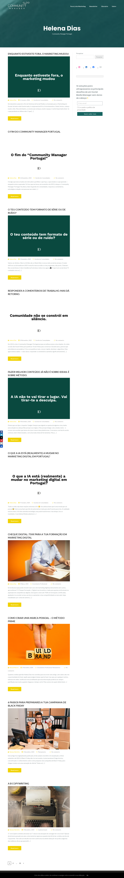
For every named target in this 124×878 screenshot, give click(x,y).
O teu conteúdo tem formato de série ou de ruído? (37, 211)
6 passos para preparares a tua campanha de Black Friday (37, 704)
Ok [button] (87, 875)
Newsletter (93, 6)
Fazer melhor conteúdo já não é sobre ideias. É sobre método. (38, 373)
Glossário (104, 6)
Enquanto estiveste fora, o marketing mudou (38, 53)
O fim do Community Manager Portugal (34, 131)
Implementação (42, 830)
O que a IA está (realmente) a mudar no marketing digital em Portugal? (33, 455)
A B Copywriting (18, 783)
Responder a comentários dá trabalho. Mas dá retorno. (38, 292)
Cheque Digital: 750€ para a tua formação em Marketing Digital (37, 536)
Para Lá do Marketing (78, 6)
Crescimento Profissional (39, 584)
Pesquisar (79, 53)
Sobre (114, 6)
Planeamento (56, 667)
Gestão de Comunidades (41, 100)
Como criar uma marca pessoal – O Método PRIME (36, 619)
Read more (14, 118)
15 (20, 863)
